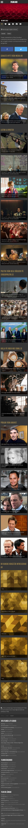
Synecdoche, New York (5, 772)
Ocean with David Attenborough (7, 735)
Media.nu (3, 820)
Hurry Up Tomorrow (5, 749)
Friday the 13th (4, 768)
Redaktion (3, 798)
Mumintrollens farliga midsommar (7, 770)
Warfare (2, 733)
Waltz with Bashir (4, 764)
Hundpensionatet (4, 766)
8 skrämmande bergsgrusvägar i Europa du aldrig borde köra (12, 815)
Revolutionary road (5, 778)
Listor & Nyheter (7, 129)
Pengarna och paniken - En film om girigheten (9, 783)
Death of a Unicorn (4, 738)
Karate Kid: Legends (5, 755)
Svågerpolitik (3, 823)
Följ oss (2, 802)
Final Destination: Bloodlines (6, 747)
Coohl (2, 806)
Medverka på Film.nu (5, 800)
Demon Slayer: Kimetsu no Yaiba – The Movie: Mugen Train (12, 742)
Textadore (3, 818)
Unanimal (3, 731)
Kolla (2, 813)
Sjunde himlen (4, 779)
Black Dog (3, 723)
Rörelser (2, 729)
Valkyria (2, 781)
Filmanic (2, 804)
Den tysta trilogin (4, 740)
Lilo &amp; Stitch (4, 753)
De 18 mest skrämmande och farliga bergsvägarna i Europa (12, 810)
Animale (2, 746)
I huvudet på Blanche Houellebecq (7, 727)
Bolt (2, 776)
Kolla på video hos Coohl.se (11, 348)
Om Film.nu (3, 794)
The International (4, 762)
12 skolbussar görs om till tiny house (8, 808)
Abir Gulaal (3, 737)
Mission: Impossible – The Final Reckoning (9, 751)
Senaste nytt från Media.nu (12, 55)
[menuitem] (2, 716)
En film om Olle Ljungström (6, 787)
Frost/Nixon (3, 774)
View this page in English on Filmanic (9, 29)
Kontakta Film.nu (4, 796)
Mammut (3, 785)
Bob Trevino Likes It (5, 725)
